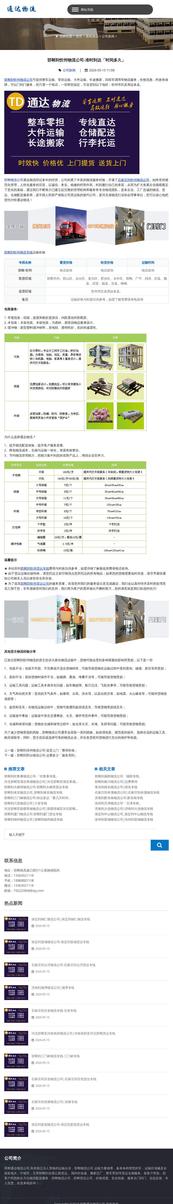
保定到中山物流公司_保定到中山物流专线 (124, 814)
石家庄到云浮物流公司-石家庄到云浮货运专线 (64, 954)
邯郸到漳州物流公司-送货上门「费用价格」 (47, 750)
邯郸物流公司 (13, 180)
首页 (79, 36)
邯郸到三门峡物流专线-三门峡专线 (56, 1045)
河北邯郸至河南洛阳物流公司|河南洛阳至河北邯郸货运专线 (73, 1022)
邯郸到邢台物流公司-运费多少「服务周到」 (47, 755)
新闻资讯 (92, 36)
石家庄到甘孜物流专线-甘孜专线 (54, 1000)
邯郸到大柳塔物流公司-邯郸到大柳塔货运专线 (36, 787)
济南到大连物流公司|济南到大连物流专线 (124, 808)
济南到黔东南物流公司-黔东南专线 (119, 798)
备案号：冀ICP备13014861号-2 (86, 1198)
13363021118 (24, 869)
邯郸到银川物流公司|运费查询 (116, 781)
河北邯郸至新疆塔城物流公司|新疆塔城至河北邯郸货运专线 (46, 808)
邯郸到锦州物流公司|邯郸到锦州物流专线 (33, 819)
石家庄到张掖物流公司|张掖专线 (54, 1091)
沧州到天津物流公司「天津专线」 (118, 803)
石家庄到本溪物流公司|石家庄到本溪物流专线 (127, 792)
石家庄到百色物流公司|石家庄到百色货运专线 (64, 1068)
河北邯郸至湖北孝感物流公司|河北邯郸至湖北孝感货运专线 (46, 781)
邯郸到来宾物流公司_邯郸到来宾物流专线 (33, 792)
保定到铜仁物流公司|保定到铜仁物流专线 (61, 908)
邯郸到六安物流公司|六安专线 (25, 803)
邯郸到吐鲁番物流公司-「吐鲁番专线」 (31, 776)
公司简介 (12, 1147)
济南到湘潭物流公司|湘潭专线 (53, 977)
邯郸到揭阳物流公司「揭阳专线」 (118, 776)
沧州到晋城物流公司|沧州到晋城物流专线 (124, 819)
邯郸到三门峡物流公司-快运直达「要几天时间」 (38, 798)
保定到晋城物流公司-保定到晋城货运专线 (60, 931)
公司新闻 (108, 36)
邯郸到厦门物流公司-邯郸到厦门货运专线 (33, 814)
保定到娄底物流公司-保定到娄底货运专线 (60, 1113)
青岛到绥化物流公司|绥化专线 (116, 787)
